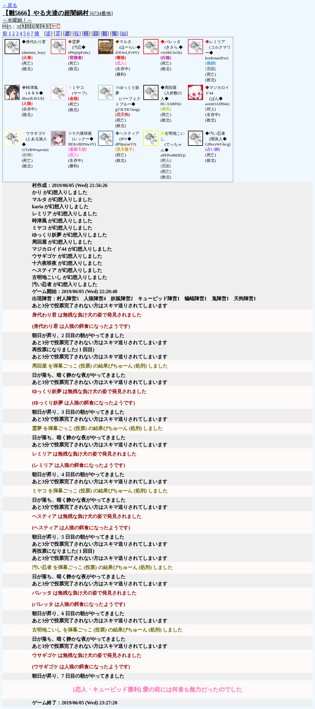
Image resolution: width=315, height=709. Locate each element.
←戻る (9, 5)
